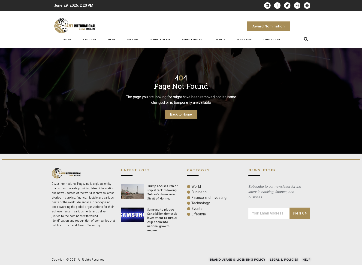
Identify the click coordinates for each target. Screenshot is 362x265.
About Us (90, 39)
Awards (133, 39)
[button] (306, 39)
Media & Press (161, 39)
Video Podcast (193, 39)
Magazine (244, 39)
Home (67, 39)
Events (221, 39)
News (112, 39)
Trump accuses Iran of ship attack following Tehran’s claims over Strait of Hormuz (162, 192)
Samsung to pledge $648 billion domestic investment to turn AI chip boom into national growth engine (162, 219)
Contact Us (272, 39)
